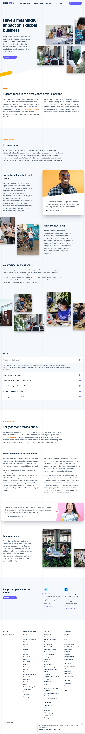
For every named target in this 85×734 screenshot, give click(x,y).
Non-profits (47, 679)
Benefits (49, 3)
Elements (26, 659)
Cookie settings (69, 656)
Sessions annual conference (73, 642)
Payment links (27, 677)
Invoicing (26, 667)
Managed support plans (71, 686)
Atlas (25, 637)
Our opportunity (25, 3)
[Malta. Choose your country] (8, 634)
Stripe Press (68, 674)
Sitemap (67, 654)
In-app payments (49, 654)
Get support (68, 683)
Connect (26, 652)
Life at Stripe (38, 3)
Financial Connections (30, 662)
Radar (25, 684)
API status (47, 710)
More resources (69, 659)
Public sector (48, 681)
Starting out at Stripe (11, 437)
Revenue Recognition (30, 687)
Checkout (26, 647)
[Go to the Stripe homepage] (5, 632)
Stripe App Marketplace (51, 693)
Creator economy (49, 667)
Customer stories (69, 637)
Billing (25, 642)
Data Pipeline (27, 657)
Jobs (11, 3)
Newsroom (67, 671)
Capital (25, 644)
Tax (24, 692)
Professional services (50, 698)
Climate (25, 649)
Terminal (26, 694)
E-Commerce (48, 644)
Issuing (25, 669)
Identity (25, 664)
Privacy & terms (69, 644)
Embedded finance (50, 647)
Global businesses (49, 652)
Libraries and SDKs (50, 715)
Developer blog (49, 718)
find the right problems (28, 109)
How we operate (70, 608)
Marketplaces (48, 657)
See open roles (75, 3)
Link (24, 672)
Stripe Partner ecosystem (52, 696)
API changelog (48, 713)
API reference (48, 708)
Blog (65, 639)
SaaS (45, 662)
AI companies (48, 664)
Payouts (26, 682)
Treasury (26, 697)
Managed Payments (29, 674)
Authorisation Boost (29, 639)
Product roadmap (69, 666)
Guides (66, 634)
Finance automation (50, 649)
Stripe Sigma (27, 689)
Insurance (47, 674)
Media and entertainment (52, 676)
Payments (26, 679)
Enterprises (47, 634)
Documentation (49, 705)
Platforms (47, 659)
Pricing (25, 634)
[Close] (81, 725)
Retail (45, 684)
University (59, 3)
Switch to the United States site (50, 729)
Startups (46, 637)
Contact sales (68, 676)
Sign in (67, 690)
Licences (67, 651)
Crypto (25, 654)
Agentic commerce (50, 639)
